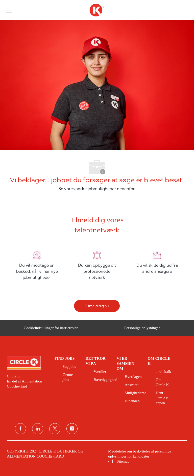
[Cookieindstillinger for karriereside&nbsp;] (52, 329)
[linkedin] (37, 428)
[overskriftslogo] (97, 10)
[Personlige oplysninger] (142, 329)
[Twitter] (54, 428)
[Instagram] (72, 428)
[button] (9, 10)
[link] (27, 363)
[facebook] (20, 428)
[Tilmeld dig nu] (97, 306)
